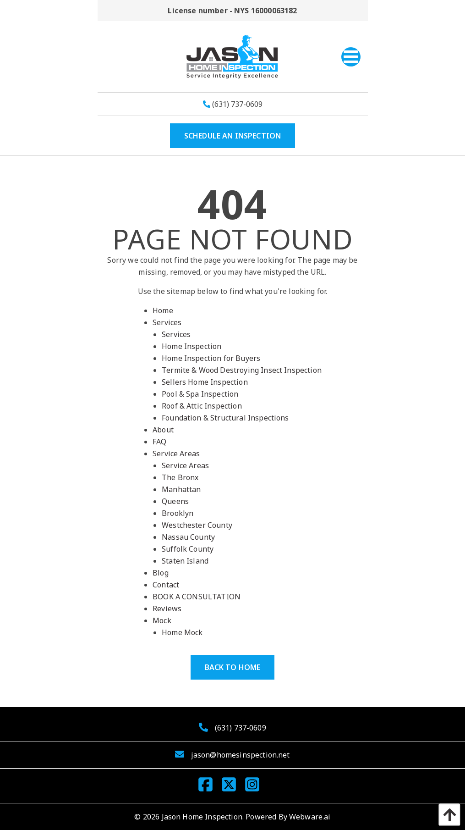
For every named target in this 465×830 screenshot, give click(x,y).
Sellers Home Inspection (205, 382)
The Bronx (180, 477)
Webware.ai (310, 817)
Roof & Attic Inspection (202, 406)
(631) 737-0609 (233, 104)
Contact (166, 585)
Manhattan (181, 489)
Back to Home (233, 667)
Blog (161, 573)
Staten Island (185, 561)
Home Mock (182, 632)
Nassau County (188, 537)
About (163, 430)
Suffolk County (187, 549)
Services (167, 322)
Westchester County (197, 525)
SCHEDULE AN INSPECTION (232, 136)
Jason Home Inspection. (203, 817)
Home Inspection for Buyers (211, 358)
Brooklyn (177, 513)
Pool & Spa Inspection (200, 394)
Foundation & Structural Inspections (225, 418)
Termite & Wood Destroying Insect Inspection (242, 370)
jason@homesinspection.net (240, 755)
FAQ (159, 442)
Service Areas (176, 453)
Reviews (167, 608)
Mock (162, 620)
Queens (175, 501)
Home (163, 310)
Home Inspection (191, 346)
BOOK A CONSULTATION (197, 597)
